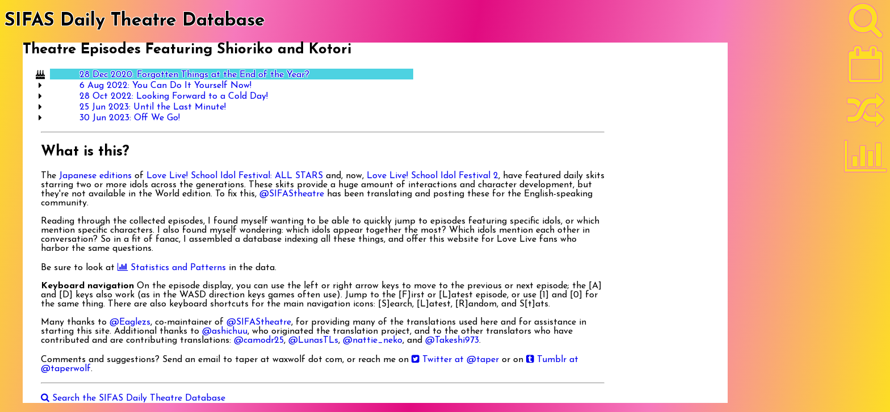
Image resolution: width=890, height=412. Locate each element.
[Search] (865, 23)
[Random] (865, 115)
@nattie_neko (372, 340)
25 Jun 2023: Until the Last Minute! (152, 107)
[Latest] (865, 68)
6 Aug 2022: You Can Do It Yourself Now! (165, 85)
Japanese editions (95, 175)
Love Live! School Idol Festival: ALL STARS (234, 175)
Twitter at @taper (455, 359)
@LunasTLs (313, 340)
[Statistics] (865, 160)
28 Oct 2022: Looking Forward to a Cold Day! (173, 96)
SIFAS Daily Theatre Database (135, 21)
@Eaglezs (130, 322)
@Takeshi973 (452, 340)
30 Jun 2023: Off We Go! (129, 118)
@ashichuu (224, 331)
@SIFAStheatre (291, 194)
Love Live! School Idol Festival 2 (432, 175)
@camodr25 (259, 340)
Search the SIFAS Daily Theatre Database (133, 398)
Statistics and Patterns (171, 267)
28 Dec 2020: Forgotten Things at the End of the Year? (194, 74)
